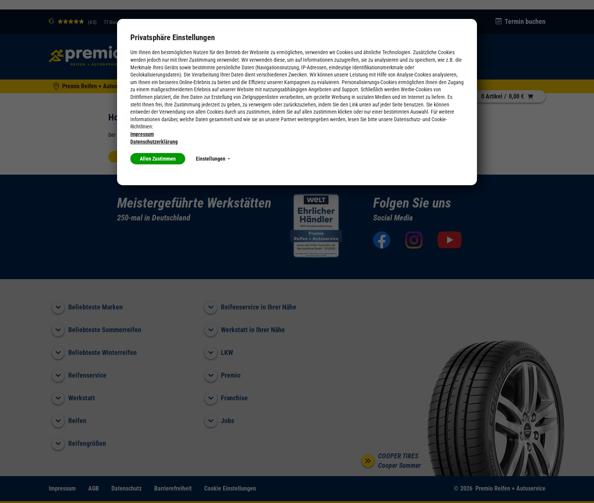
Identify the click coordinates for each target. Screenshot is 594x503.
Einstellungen (213, 159)
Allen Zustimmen (158, 159)
